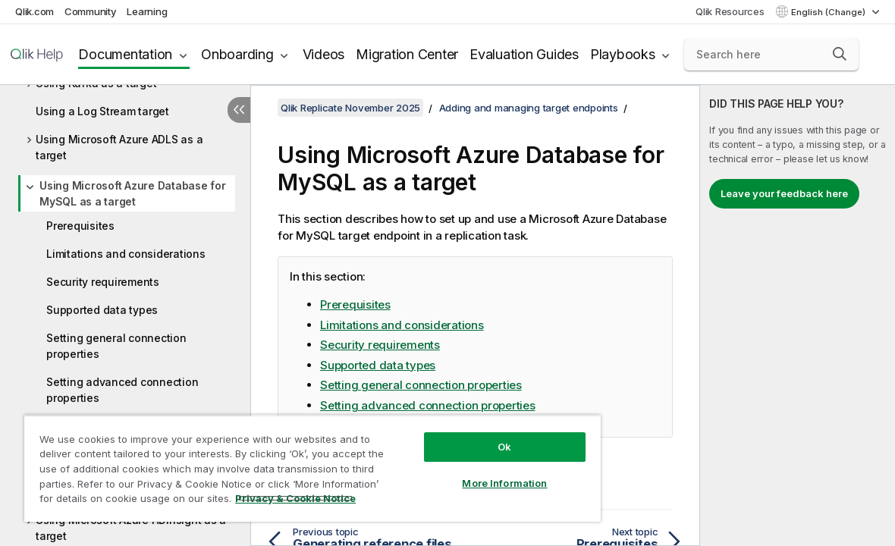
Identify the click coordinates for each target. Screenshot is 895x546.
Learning (147, 11)
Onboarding (237, 54)
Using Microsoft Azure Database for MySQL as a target (132, 193)
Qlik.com (34, 11)
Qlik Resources (730, 11)
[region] (312, 468)
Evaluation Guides (524, 54)
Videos (324, 54)
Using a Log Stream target (102, 111)
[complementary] (797, 315)
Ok (504, 447)
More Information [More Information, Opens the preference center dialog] (504, 483)
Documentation (125, 54)
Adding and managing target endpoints (528, 108)
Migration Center (407, 54)
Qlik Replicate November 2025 (350, 108)
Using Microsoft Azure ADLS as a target (119, 147)
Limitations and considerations (126, 253)
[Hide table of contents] (239, 110)
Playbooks (622, 54)
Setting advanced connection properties (122, 389)
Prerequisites (80, 225)
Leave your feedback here (784, 193)
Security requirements (102, 281)
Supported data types (102, 309)
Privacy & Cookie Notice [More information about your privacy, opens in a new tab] (295, 498)
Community (90, 11)
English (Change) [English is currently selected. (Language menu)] (829, 12)
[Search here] (771, 55)
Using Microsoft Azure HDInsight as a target (131, 527)
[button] (839, 53)
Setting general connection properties (116, 345)
